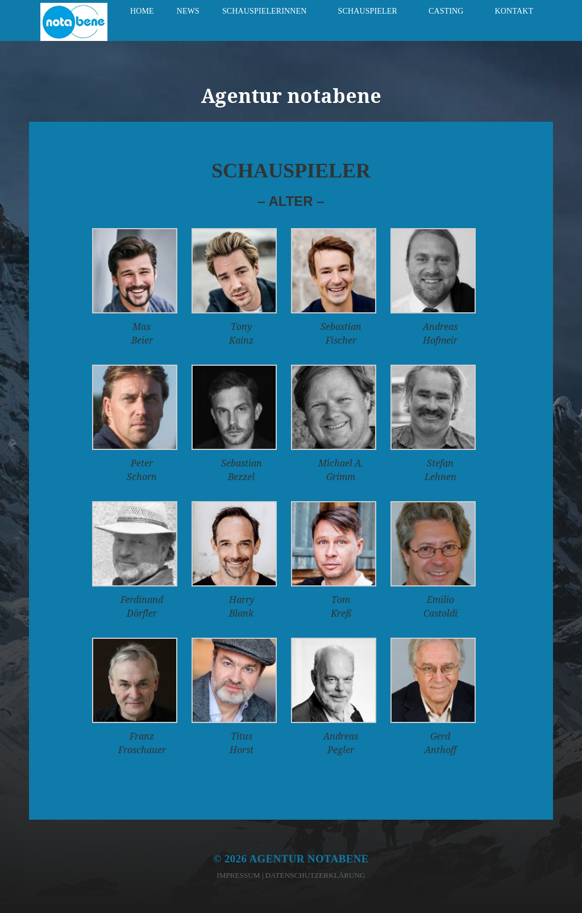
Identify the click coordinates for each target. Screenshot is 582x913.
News (188, 11)
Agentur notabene (309, 859)
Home (142, 11)
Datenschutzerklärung (315, 875)
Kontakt (514, 11)
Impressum (238, 875)
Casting (446, 11)
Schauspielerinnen (264, 11)
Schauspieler (367, 11)
